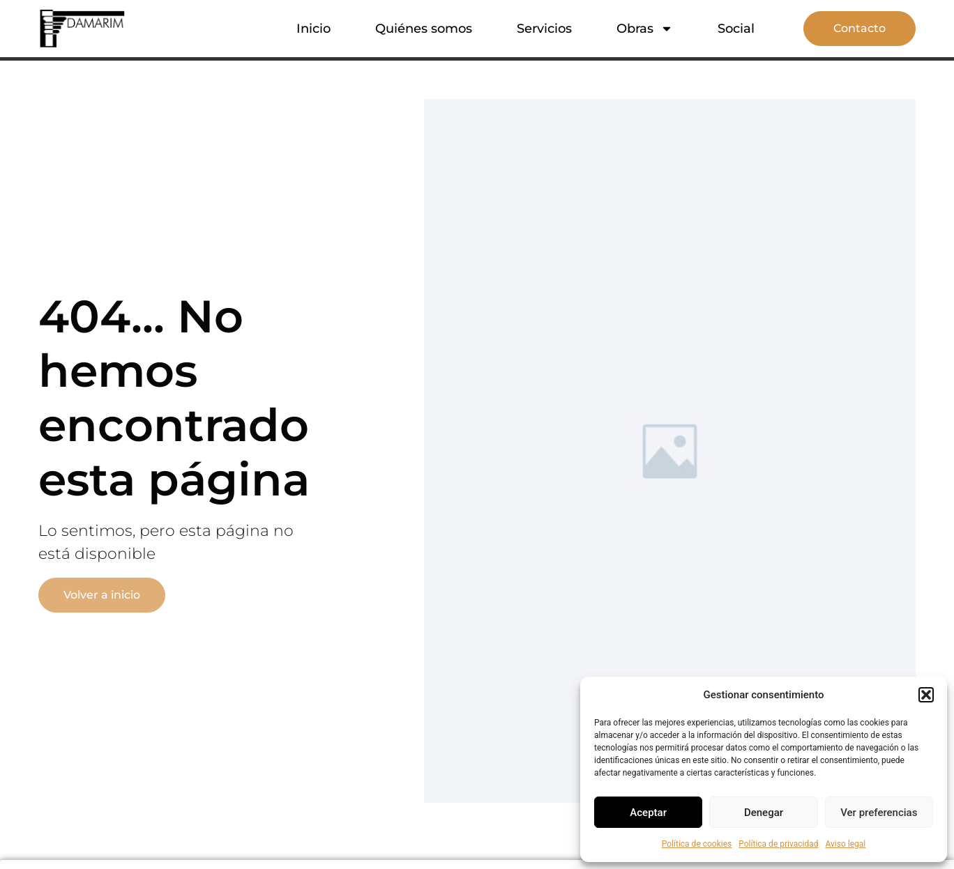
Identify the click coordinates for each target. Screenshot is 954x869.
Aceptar (648, 812)
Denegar (763, 812)
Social (736, 28)
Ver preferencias (878, 812)
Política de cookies (697, 844)
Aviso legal (845, 844)
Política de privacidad (778, 844)
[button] (926, 695)
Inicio (313, 28)
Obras (644, 28)
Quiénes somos (423, 28)
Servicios (544, 28)
